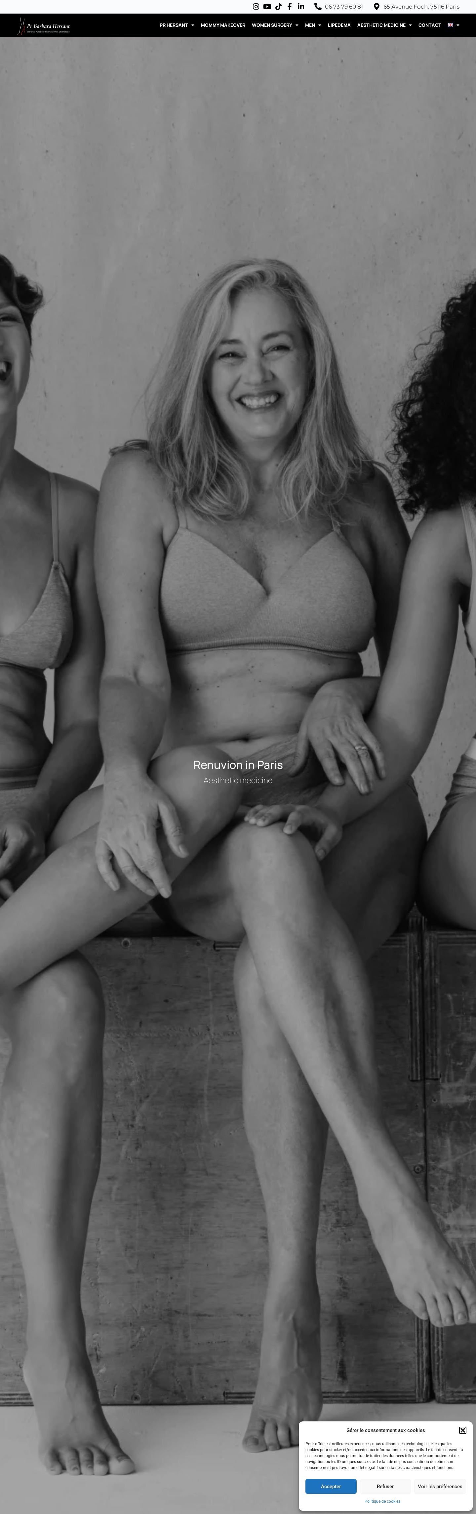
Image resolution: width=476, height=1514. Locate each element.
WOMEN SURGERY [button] (275, 25)
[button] (462, 1430)
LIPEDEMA (339, 25)
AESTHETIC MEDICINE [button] (384, 25)
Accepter (331, 1487)
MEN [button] (313, 25)
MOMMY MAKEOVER (223, 25)
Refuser (385, 1487)
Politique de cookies (382, 1501)
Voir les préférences (440, 1487)
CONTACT (429, 25)
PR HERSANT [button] (177, 25)
